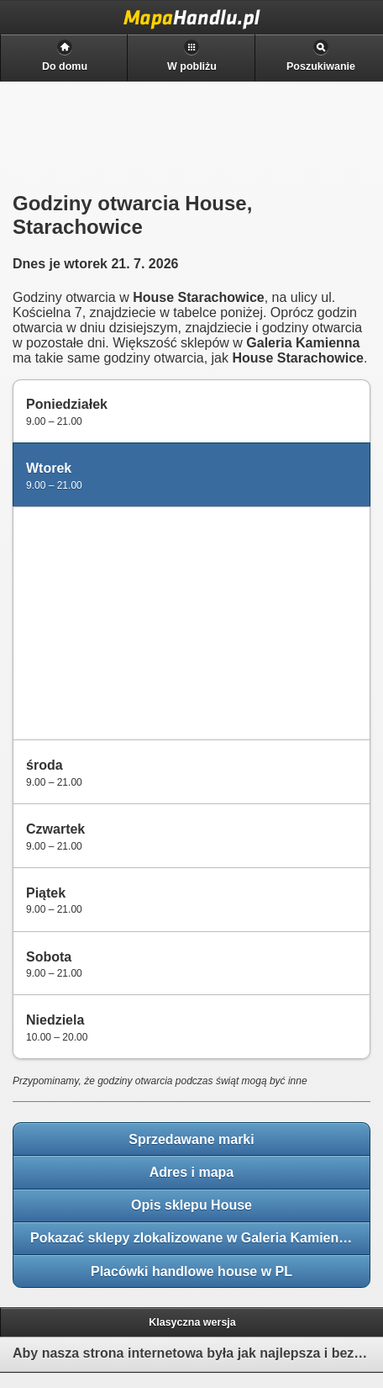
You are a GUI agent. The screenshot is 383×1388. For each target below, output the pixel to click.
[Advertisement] (144, 622)
